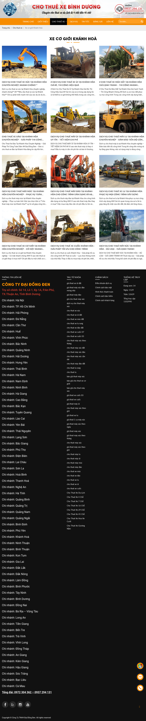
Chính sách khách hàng (104, 300)
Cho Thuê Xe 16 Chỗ (76, 505)
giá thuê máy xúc (74, 431)
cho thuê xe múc (74, 471)
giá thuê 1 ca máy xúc (76, 419)
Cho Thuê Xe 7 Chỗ (75, 501)
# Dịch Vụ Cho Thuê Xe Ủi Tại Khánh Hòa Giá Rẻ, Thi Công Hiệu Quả (73, 83)
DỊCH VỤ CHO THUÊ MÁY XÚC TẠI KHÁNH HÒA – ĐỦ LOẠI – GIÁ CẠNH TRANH (120, 247)
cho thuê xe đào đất (75, 327)
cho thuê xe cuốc (74, 488)
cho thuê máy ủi (73, 458)
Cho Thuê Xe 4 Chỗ (75, 497)
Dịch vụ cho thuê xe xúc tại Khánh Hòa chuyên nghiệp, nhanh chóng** (24, 83)
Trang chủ (28, 21)
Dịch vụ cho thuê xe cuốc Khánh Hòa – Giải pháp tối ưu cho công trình (73, 247)
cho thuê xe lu (73, 480)
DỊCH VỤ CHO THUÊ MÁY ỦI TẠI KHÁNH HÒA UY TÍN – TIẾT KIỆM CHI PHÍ (73, 138)
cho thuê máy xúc (74, 442)
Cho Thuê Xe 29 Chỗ (76, 510)
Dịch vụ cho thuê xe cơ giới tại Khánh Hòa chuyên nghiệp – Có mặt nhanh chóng (24, 247)
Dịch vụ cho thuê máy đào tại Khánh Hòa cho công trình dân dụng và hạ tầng (71, 193)
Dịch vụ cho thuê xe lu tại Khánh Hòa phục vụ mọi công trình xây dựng (120, 193)
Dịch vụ (74, 21)
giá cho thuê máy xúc (76, 299)
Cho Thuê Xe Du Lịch (76, 493)
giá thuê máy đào (74, 295)
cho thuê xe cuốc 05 (75, 336)
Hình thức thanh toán (104, 292)
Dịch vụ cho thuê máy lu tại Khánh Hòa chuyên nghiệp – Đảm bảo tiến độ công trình (121, 138)
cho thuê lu (71, 372)
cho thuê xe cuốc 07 (75, 332)
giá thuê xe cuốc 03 (75, 395)
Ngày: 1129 (129, 290)
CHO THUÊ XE (58, 21)
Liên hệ (110, 21)
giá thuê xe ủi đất (74, 283)
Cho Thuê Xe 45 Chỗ (76, 514)
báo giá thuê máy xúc (76, 376)
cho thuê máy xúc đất (76, 348)
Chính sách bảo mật (103, 287)
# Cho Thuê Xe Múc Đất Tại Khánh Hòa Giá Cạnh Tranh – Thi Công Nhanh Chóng (120, 84)
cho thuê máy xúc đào (76, 352)
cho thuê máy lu (73, 454)
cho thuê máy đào (74, 467)
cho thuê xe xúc (73, 310)
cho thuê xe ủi (73, 484)
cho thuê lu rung (74, 368)
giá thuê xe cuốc (74, 399)
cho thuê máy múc (74, 463)
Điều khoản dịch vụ (103, 283)
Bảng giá (97, 21)
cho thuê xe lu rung (75, 323)
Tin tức (85, 21)
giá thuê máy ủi (73, 404)
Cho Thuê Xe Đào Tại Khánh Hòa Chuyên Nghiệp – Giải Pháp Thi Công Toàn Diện (22, 138)
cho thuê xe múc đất (75, 319)
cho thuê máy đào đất (76, 363)
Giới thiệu (43, 21)
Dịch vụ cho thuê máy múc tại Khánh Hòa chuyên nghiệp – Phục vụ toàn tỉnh (23, 193)
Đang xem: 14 (130, 285)
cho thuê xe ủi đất (74, 315)
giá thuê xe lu (72, 415)
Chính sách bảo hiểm (104, 296)
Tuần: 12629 (129, 294)
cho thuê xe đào (73, 475)
